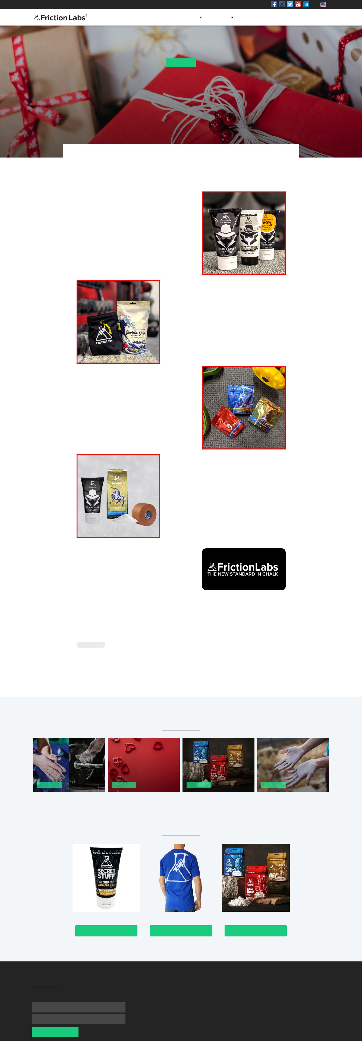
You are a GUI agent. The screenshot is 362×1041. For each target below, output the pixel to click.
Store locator (259, 17)
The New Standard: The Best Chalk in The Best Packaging (214, 800)
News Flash (181, 63)
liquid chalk (88, 229)
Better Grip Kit (178, 495)
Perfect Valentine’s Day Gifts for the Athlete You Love (143, 800)
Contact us (314, 17)
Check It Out (106, 931)
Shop (81, 5)
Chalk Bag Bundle (191, 304)
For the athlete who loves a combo (220, 470)
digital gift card (171, 579)
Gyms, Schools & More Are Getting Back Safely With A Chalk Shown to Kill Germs (287, 803)
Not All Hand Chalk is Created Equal (65, 800)
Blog (288, 17)
